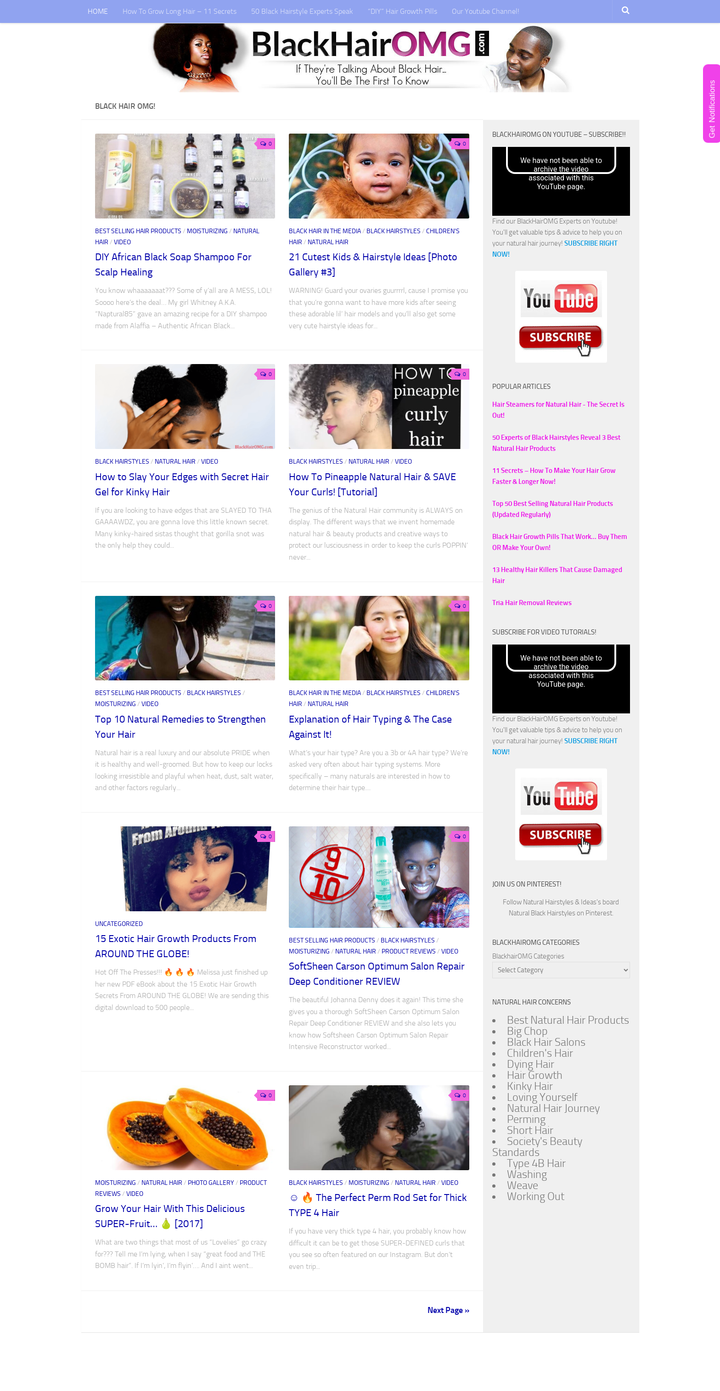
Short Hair (530, 1130)
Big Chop (527, 1031)
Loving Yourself (542, 1097)
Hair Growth (534, 1075)
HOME (99, 11)
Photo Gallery (212, 1183)
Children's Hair (540, 1053)
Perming (526, 1119)
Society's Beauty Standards (537, 1147)
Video (122, 242)
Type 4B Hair (536, 1163)
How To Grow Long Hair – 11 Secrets (180, 11)
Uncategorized (119, 924)
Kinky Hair (530, 1086)
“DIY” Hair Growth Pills (403, 11)
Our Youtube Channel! (486, 11)
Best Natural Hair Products (568, 1020)
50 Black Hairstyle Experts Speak (303, 11)
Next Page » (448, 1310)
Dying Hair (530, 1064)
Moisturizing (208, 231)
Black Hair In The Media (325, 231)
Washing (527, 1174)
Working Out (535, 1196)
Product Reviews (409, 951)
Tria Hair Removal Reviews (532, 603)
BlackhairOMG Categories (528, 956)
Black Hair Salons (546, 1042)
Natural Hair (328, 242)
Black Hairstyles (394, 231)
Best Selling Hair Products (139, 231)
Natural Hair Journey (553, 1108)
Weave (522, 1185)
